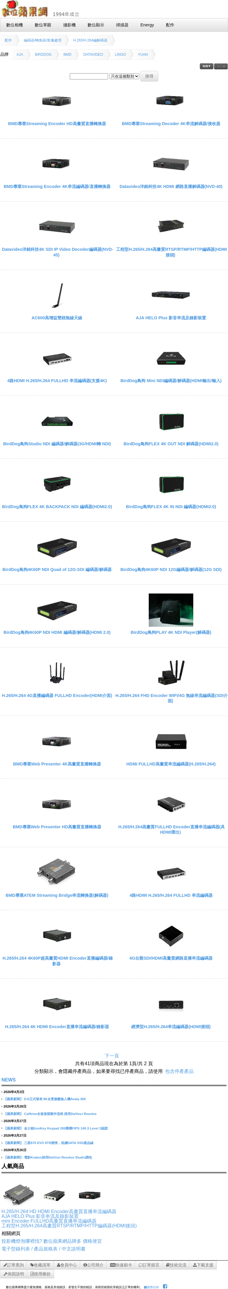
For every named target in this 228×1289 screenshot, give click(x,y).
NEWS (8, 1079)
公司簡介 (93, 1265)
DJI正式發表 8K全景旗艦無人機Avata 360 (55, 1099)
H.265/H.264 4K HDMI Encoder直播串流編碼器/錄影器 (57, 1026)
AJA (20, 54)
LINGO (120, 54)
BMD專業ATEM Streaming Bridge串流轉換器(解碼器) (57, 895)
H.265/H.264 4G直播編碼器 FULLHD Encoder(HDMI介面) (57, 695)
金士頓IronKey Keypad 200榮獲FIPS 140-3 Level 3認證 (66, 1128)
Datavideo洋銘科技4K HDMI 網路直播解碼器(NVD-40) (171, 186)
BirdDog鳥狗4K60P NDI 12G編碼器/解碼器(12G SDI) (170, 569)
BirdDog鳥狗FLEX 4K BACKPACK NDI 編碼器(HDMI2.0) (57, 506)
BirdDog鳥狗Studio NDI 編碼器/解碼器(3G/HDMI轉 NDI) (57, 443)
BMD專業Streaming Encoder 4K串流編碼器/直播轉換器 (57, 186)
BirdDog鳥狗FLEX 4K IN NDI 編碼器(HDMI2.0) (171, 506)
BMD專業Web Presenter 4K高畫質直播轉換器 (57, 764)
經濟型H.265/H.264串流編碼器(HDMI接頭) (170, 1026)
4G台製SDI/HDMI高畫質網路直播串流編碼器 (171, 958)
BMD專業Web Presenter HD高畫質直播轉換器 (57, 826)
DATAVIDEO (93, 54)
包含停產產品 (179, 1071)
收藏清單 (40, 1265)
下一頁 (112, 1055)
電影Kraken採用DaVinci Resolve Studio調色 (58, 1157)
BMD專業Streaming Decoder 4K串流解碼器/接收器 (171, 123)
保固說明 (14, 1274)
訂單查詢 (14, 1265)
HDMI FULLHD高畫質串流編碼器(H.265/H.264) (171, 764)
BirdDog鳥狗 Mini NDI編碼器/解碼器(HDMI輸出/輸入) (171, 380)
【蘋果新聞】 (13, 1099)
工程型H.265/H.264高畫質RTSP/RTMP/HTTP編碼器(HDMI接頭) (69, 1225)
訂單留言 (149, 1265)
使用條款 (41, 1274)
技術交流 (176, 1265)
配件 (8, 40)
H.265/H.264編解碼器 (90, 40)
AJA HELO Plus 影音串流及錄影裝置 (171, 317)
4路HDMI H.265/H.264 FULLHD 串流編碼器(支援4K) (57, 380)
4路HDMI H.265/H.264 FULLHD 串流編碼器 (170, 895)
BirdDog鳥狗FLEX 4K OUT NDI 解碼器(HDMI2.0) (171, 443)
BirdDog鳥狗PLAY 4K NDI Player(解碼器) (171, 632)
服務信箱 (151, 1287)
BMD (68, 54)
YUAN (143, 54)
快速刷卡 (121, 1265)
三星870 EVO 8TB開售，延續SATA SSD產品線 (59, 1143)
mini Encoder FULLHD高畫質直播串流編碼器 (48, 1220)
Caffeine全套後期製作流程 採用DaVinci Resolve (60, 1114)
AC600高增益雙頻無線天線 (56, 317)
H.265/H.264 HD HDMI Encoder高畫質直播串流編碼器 (58, 1211)
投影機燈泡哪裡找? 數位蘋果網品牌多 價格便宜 (51, 1241)
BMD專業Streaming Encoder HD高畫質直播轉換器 (57, 123)
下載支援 (203, 1265)
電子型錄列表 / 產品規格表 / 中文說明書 (43, 1248)
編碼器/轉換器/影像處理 (42, 40)
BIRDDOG (43, 54)
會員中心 (67, 1265)
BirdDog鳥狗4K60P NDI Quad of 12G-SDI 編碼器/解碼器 (57, 569)
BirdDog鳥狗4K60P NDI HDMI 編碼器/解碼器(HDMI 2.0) (57, 632)
